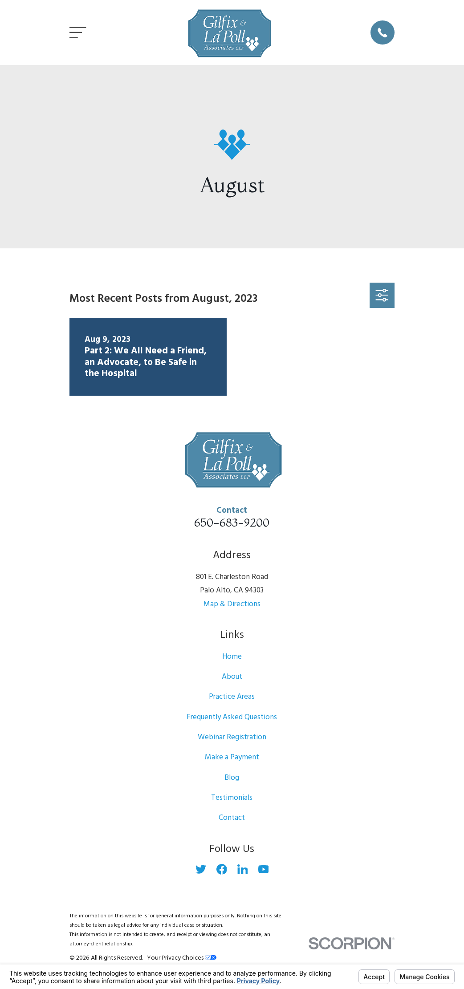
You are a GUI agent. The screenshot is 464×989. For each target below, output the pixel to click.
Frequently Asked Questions (232, 717)
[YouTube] (263, 869)
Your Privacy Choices (181, 958)
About (232, 677)
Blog (231, 778)
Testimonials (231, 798)
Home (232, 657)
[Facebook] (221, 869)
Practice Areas (232, 697)
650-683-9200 (231, 522)
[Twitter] (200, 869)
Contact (232, 818)
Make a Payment (232, 757)
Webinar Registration (232, 737)
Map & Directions (232, 604)
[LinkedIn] (242, 869)
